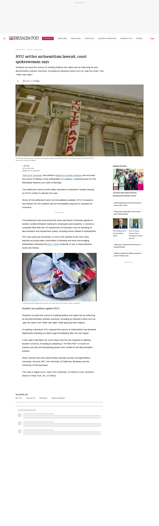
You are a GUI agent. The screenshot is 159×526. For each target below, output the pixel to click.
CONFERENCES (48, 38)
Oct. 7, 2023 (53, 244)
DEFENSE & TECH (126, 38)
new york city (30, 398)
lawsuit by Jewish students (69, 175)
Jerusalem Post (20, 49)
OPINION (139, 38)
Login (152, 38)
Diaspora (29, 49)
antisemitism (43, 398)
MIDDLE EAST (89, 38)
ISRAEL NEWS (62, 38)
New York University (32, 175)
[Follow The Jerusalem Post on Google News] (31, 81)
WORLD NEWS (76, 38)
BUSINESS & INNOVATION (107, 38)
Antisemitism (38, 49)
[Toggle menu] (4, 38)
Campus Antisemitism (58, 398)
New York (19, 398)
